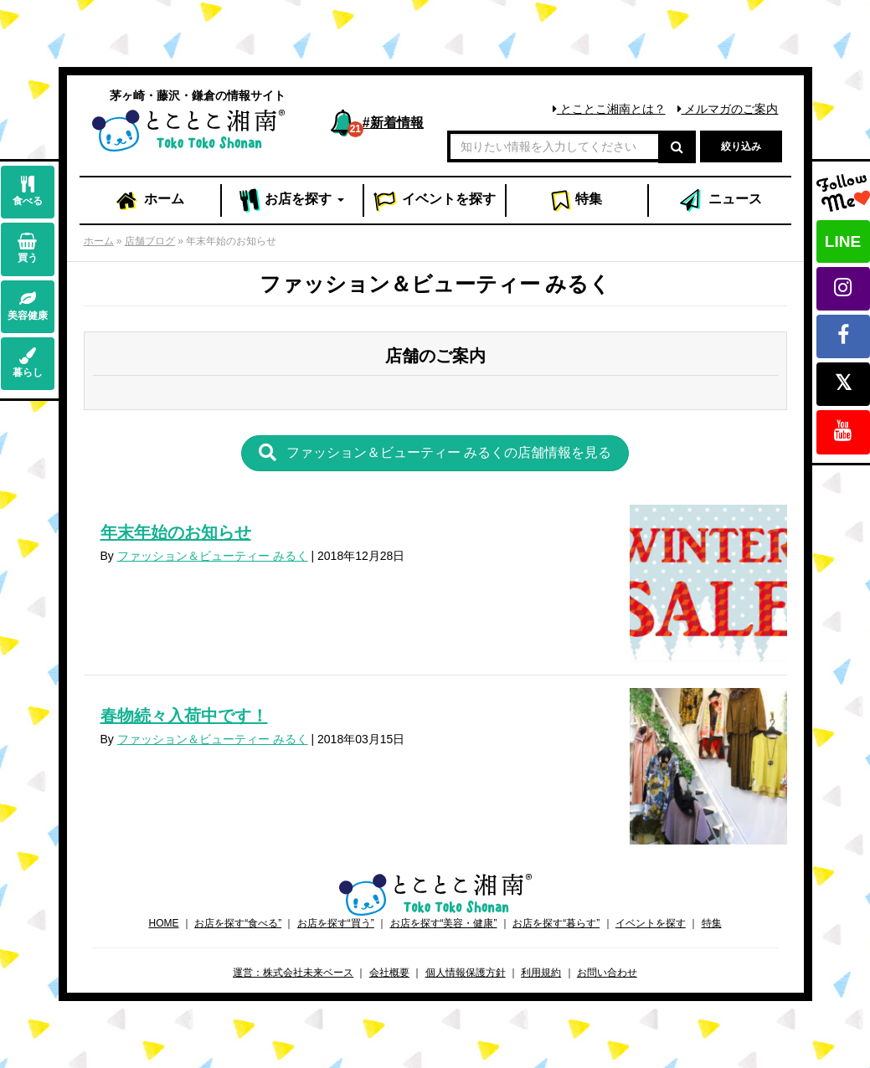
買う (28, 248)
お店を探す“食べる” (237, 923)
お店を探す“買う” (335, 923)
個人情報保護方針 (465, 972)
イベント (435, 200)
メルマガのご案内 (728, 109)
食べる (28, 191)
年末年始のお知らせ (175, 532)
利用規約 (541, 972)
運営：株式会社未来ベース (293, 972)
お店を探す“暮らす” (556, 923)
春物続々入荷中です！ (184, 715)
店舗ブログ (150, 241)
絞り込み (741, 146)
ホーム (149, 200)
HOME (163, 923)
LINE (843, 241)
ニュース (719, 200)
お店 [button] (291, 200)
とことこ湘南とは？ (609, 109)
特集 (576, 200)
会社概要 (389, 972)
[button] (435, 453)
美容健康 (28, 305)
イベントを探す (650, 923)
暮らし (28, 362)
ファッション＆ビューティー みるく (212, 555)
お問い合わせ (607, 972)
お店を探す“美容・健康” (443, 923)
